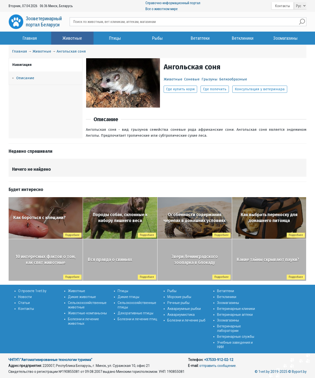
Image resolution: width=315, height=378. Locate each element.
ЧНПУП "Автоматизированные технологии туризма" (50, 360)
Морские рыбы (179, 297)
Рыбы (157, 38)
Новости (25, 297)
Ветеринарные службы (235, 337)
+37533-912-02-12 (218, 360)
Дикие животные (82, 297)
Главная (30, 38)
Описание (25, 78)
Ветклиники (242, 38)
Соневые (192, 79)
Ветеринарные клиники (236, 309)
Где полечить (214, 89)
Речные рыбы (178, 303)
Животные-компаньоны (87, 313)
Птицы (115, 38)
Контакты (282, 6)
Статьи (24, 303)
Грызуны (210, 79)
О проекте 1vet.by (32, 291)
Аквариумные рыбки (184, 309)
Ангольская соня (71, 51)
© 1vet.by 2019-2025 (271, 372)
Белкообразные (233, 79)
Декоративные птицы (135, 313)
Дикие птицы (128, 297)
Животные (72, 38)
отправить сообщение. (217, 366)
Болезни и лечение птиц (137, 319)
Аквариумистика (181, 315)
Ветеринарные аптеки (235, 315)
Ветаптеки (200, 38)
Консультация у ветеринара (260, 89)
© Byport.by (297, 372)
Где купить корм (180, 89)
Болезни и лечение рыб (186, 320)
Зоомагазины (285, 38)
